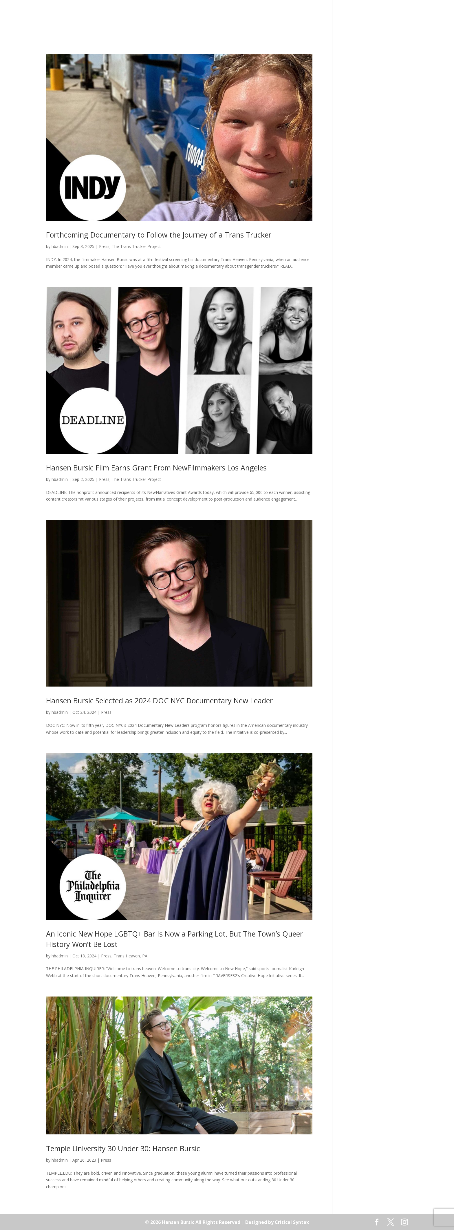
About (151, 21)
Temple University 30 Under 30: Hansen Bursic (123, 1148)
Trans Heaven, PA (130, 956)
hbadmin (60, 246)
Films (172, 21)
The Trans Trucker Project (136, 246)
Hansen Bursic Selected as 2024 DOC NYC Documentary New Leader (159, 700)
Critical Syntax (292, 1222)
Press (274, 21)
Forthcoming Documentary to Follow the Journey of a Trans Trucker (158, 235)
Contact (299, 21)
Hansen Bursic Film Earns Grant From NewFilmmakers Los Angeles (156, 467)
